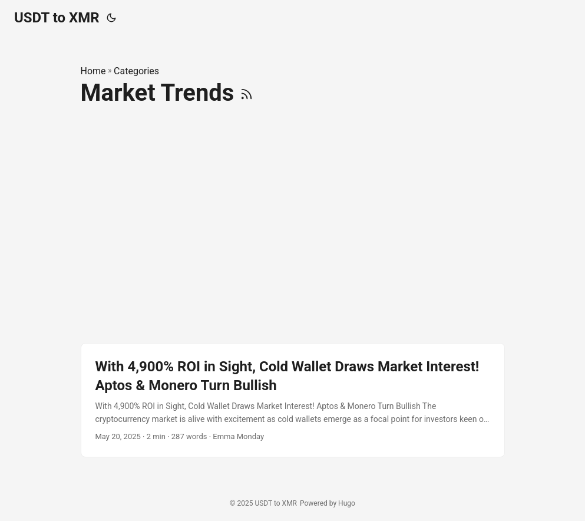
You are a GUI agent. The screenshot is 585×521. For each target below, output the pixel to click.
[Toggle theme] (111, 17)
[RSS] (246, 93)
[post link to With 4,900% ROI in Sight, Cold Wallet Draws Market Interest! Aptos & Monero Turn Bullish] (292, 400)
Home (93, 71)
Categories (136, 71)
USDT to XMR (57, 17)
